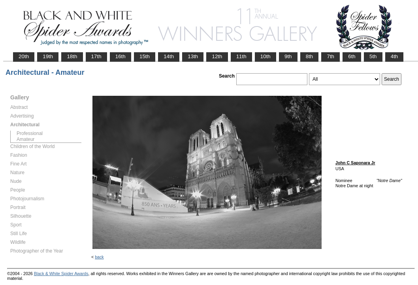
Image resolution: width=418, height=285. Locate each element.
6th (352, 56)
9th (288, 56)
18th (71, 56)
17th (96, 56)
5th (373, 56)
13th (192, 56)
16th (120, 56)
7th (330, 56)
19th (47, 56)
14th (168, 56)
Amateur (25, 139)
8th (309, 56)
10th (265, 56)
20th (23, 56)
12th (216, 56)
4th (394, 56)
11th (241, 56)
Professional (30, 133)
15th (144, 56)
